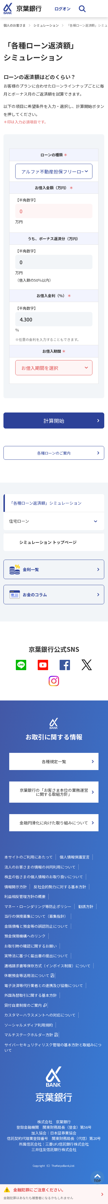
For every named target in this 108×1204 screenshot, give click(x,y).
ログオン (62, 8)
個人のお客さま (14, 25)
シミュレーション (46, 25)
